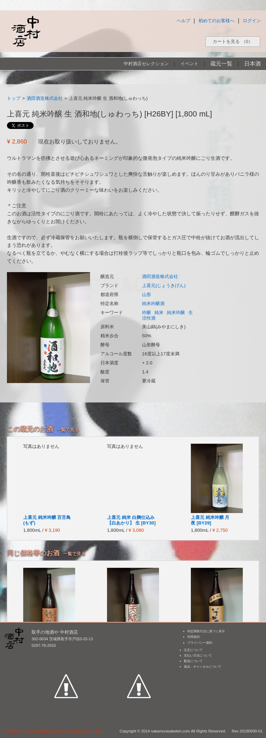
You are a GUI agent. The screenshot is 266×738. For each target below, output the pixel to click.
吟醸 (146, 312)
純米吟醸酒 (153, 303)
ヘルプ (183, 20)
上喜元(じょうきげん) (164, 285)
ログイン (252, 20)
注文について (193, 650)
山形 (146, 294)
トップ (13, 98)
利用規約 (193, 637)
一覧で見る (67, 429)
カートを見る (233, 41)
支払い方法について (198, 655)
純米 (158, 312)
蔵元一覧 (221, 64)
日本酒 (252, 64)
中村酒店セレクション (146, 63)
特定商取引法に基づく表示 (206, 631)
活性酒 (149, 318)
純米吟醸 (176, 312)
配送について (193, 661)
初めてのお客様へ (216, 20)
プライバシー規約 (199, 642)
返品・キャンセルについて (202, 666)
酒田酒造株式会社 (45, 98)
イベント (189, 63)
